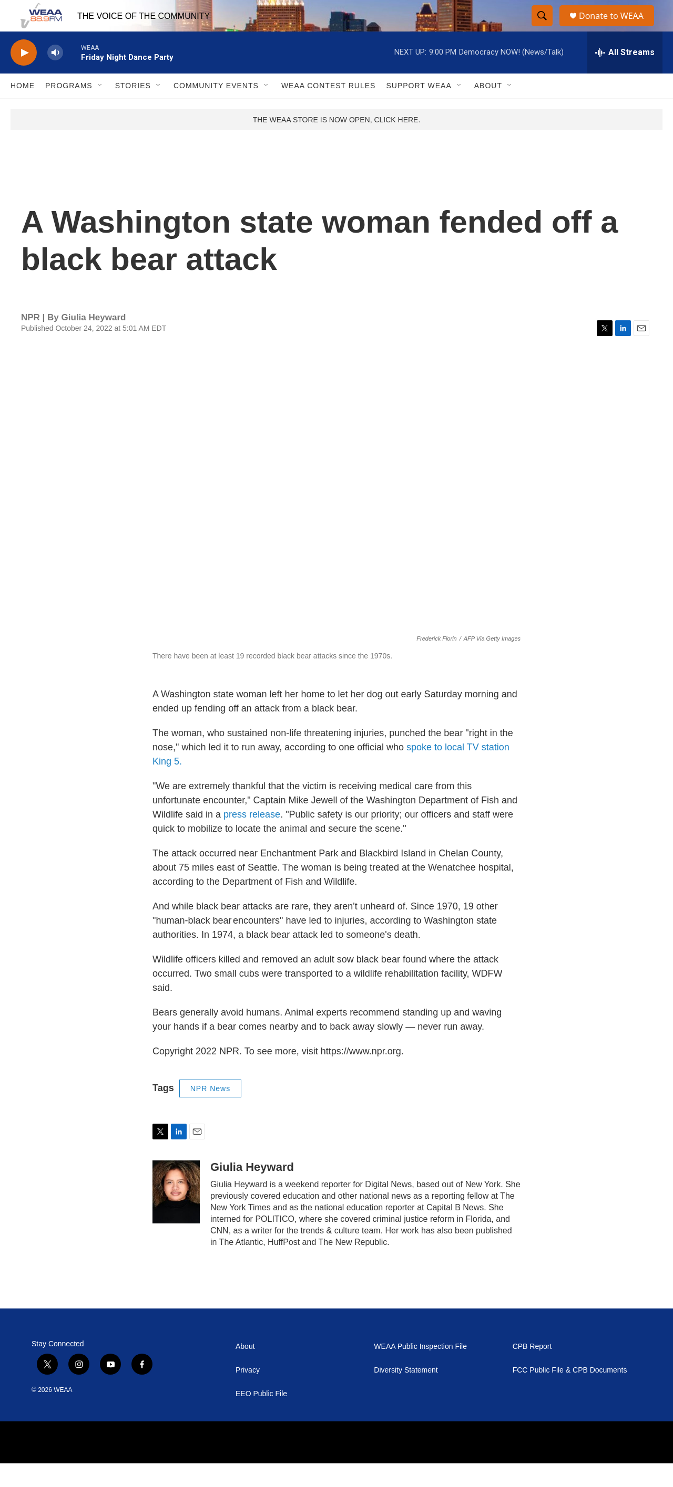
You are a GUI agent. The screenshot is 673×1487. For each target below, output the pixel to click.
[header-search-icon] (542, 27)
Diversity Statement (405, 1394)
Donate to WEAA (615, 27)
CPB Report (532, 1370)
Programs (69, 109)
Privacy (248, 1394)
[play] (23, 76)
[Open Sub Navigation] (100, 109)
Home (23, 109)
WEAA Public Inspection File (420, 1370)
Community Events (216, 109)
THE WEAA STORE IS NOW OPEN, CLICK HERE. (337, 143)
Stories (133, 109)
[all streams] (624, 76)
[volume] (55, 76)
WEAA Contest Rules (328, 109)
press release (251, 838)
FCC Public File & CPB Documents (570, 1394)
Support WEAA (418, 109)
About (488, 109)
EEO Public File (261, 1417)
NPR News (210, 1112)
